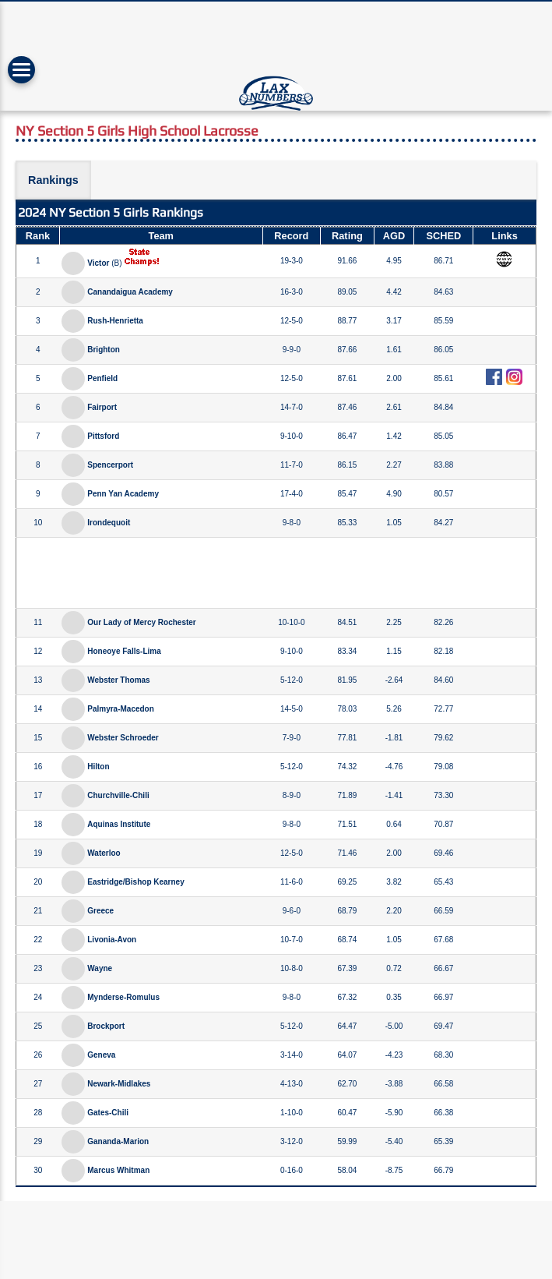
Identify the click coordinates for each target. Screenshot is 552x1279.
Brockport (106, 1026)
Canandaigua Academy (130, 292)
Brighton (103, 349)
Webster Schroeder (123, 737)
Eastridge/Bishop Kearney (135, 882)
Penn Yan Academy (123, 493)
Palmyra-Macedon (120, 709)
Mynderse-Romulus (123, 997)
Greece (100, 910)
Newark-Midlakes (118, 1083)
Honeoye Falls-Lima (123, 651)
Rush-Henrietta (115, 320)
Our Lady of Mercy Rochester (141, 622)
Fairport (102, 407)
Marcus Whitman (118, 1170)
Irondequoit (108, 522)
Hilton (98, 766)
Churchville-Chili (118, 795)
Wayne (99, 968)
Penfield (102, 378)
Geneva (101, 1055)
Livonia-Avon (111, 939)
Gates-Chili (107, 1112)
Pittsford (103, 436)
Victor (98, 263)
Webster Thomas (118, 680)
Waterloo (103, 853)
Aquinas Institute (118, 824)
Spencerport (110, 465)
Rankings (53, 180)
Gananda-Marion (118, 1141)
